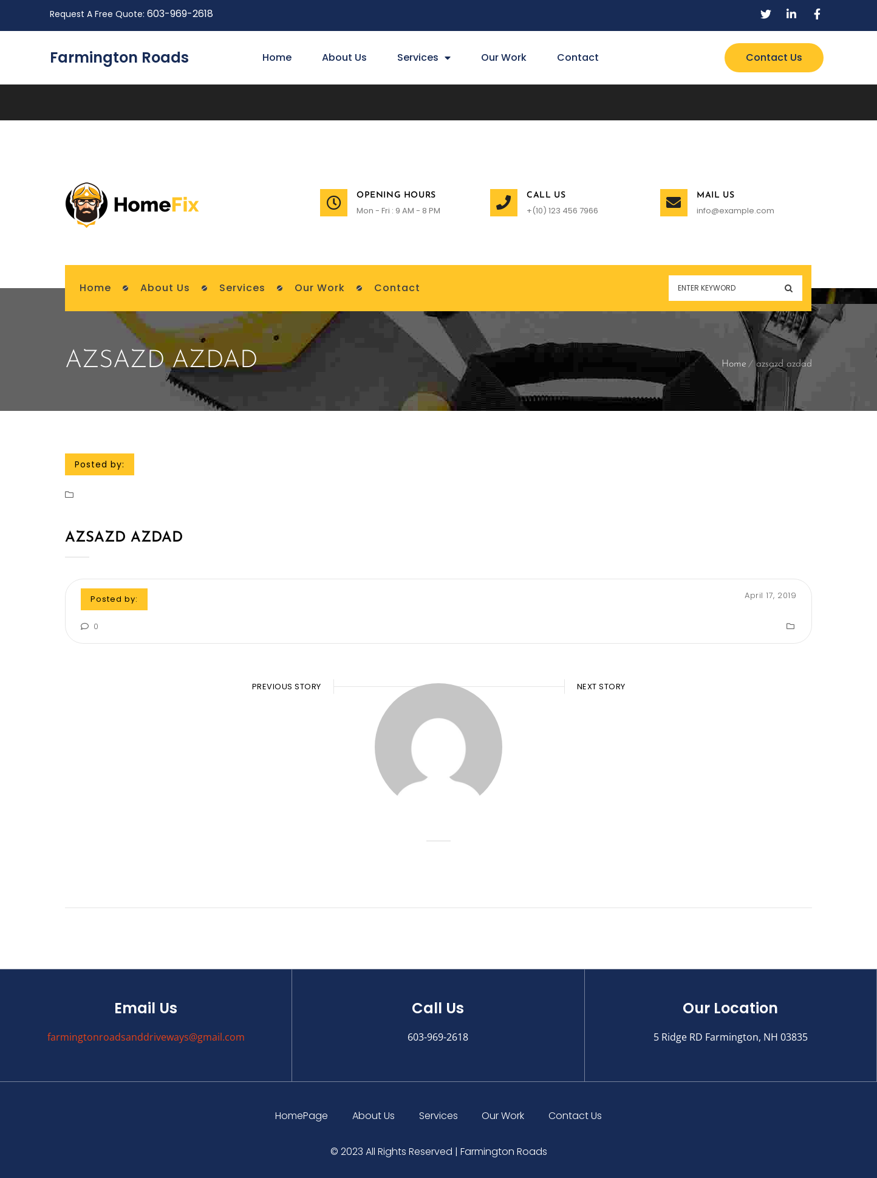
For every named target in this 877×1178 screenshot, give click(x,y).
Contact (578, 57)
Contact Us (575, 1116)
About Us (344, 57)
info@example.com (735, 210)
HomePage (301, 1116)
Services (424, 58)
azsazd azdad (124, 538)
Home (277, 57)
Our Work (504, 57)
